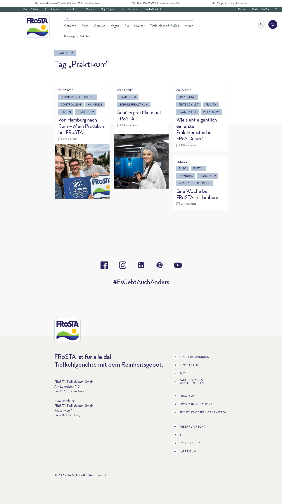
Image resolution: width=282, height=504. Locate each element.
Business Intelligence (77, 97)
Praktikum (86, 112)
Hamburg (95, 104)
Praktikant (187, 112)
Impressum (184, 451)
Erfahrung (187, 97)
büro (183, 168)
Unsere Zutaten (31, 9)
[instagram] (122, 265)
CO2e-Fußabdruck (190, 356)
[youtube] (178, 265)
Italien (66, 112)
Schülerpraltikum (134, 104)
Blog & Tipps (107, 9)
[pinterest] (159, 265)
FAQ (178, 373)
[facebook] (104, 265)
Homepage (69, 36)
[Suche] (128, 18)
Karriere (242, 9)
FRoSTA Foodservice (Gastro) (199, 412)
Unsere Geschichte (129, 9)
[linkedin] (141, 265)
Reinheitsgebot (52, 9)
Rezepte (90, 9)
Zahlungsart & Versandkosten (188, 381)
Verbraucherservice (194, 183)
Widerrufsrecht (188, 426)
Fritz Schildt (189, 104)
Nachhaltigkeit (73, 9)
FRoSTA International (193, 404)
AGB (179, 434)
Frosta (210, 104)
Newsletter (185, 365)
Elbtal (198, 168)
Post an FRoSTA (260, 9)
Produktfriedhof (153, 9)
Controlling (71, 104)
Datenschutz (186, 443)
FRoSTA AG (184, 395)
